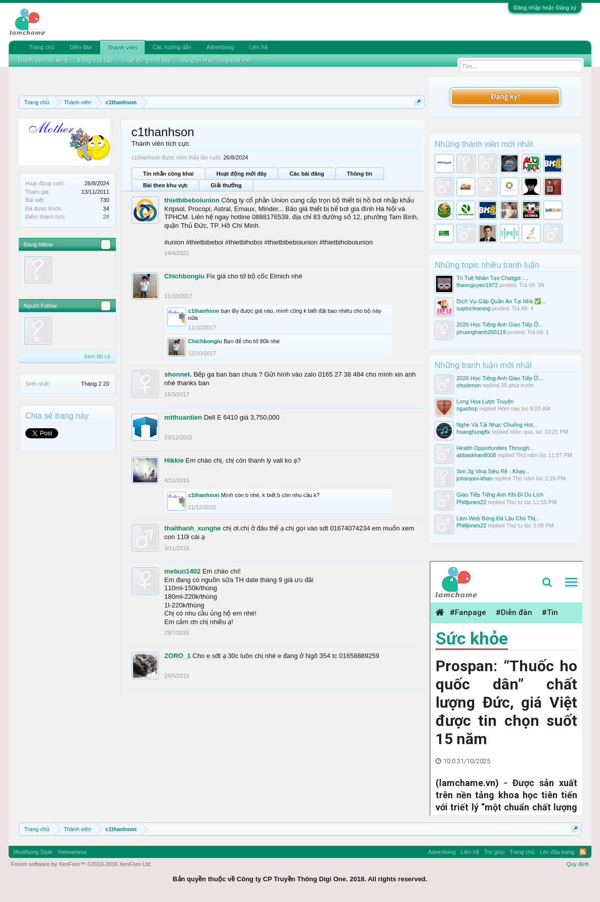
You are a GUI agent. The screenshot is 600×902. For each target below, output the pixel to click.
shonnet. (178, 374)
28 (106, 217)
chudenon (468, 385)
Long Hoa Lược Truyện (484, 401)
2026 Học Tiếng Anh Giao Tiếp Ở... (499, 324)
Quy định (578, 864)
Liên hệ (258, 47)
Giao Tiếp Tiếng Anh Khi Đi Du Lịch (499, 494)
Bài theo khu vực (165, 185)
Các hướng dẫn (172, 47)
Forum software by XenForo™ (81, 864)
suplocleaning (473, 308)
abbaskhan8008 (476, 455)
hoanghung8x (473, 432)
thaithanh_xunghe (192, 528)
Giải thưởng (226, 185)
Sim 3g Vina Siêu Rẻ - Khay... (492, 471)
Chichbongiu (184, 276)
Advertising (220, 47)
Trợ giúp (494, 852)
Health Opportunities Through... (495, 448)
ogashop (467, 408)
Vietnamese (72, 852)
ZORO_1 (177, 656)
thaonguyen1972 (477, 285)
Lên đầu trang (557, 852)
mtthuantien (183, 417)
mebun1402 (182, 571)
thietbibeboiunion (192, 200)
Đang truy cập (95, 60)
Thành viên (122, 48)
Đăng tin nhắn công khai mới (216, 60)
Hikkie (174, 460)
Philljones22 (471, 502)
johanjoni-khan (474, 478)
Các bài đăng (306, 174)
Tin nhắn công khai (168, 174)
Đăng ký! (505, 96)
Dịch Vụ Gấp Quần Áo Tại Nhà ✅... (501, 301)
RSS (582, 851)
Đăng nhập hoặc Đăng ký (544, 8)
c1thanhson (204, 311)
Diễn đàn (81, 47)
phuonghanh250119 (481, 332)
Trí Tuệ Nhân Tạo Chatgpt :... (492, 278)
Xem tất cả (97, 356)
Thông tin (359, 174)
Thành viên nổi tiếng (43, 60)
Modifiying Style (33, 852)
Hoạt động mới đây (242, 174)
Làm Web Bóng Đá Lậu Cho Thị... (498, 518)
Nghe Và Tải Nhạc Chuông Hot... (496, 425)
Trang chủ (42, 47)
